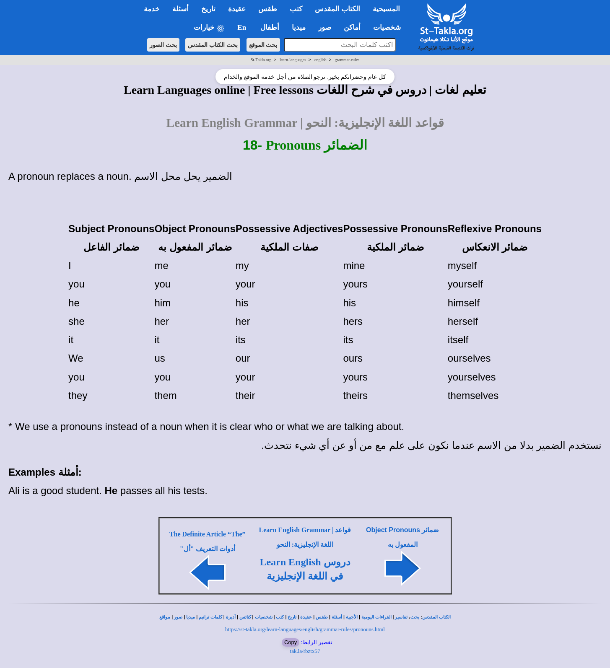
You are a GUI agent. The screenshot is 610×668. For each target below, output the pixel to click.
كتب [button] (296, 9)
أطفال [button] (269, 27)
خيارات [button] (209, 27)
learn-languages (293, 59)
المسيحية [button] (386, 9)
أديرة (231, 617)
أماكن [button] (352, 27)
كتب (280, 617)
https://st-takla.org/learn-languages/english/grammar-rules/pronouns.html (305, 629)
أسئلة (337, 617)
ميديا (190, 617)
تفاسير (401, 617)
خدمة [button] (152, 9)
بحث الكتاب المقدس (213, 44)
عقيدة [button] (237, 9)
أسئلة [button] (180, 9)
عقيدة (306, 617)
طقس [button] (267, 9)
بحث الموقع (263, 44)
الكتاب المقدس (436, 617)
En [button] (242, 27)
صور (178, 617)
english (320, 59)
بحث (414, 617)
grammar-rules (347, 59)
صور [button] (324, 27)
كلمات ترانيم (210, 617)
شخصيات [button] (389, 27)
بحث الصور (163, 44)
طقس (322, 617)
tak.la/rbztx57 (305, 651)
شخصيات (264, 617)
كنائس (245, 617)
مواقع (164, 617)
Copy (290, 642)
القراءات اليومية (376, 617)
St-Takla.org (261, 59)
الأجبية (352, 617)
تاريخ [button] (208, 9)
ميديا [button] (299, 27)
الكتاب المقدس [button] (337, 9)
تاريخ (292, 617)
